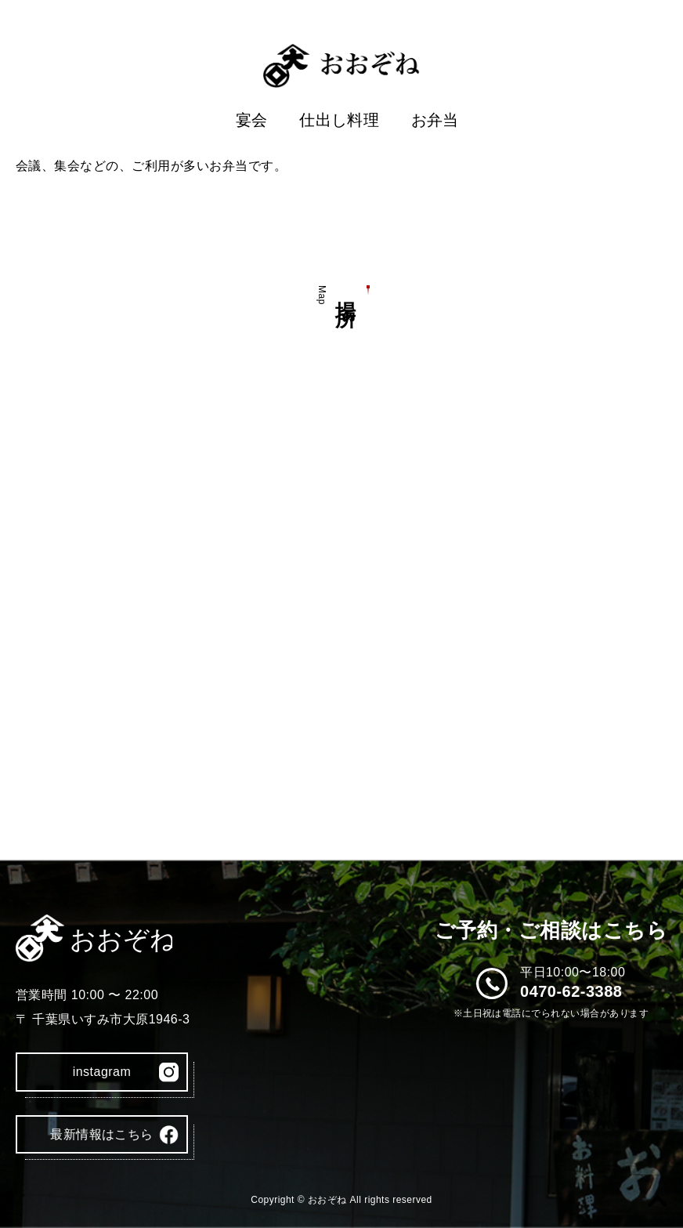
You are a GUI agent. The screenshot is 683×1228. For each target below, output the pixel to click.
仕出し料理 (339, 120)
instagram (102, 1071)
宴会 (252, 120)
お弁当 (435, 120)
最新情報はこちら (102, 1134)
